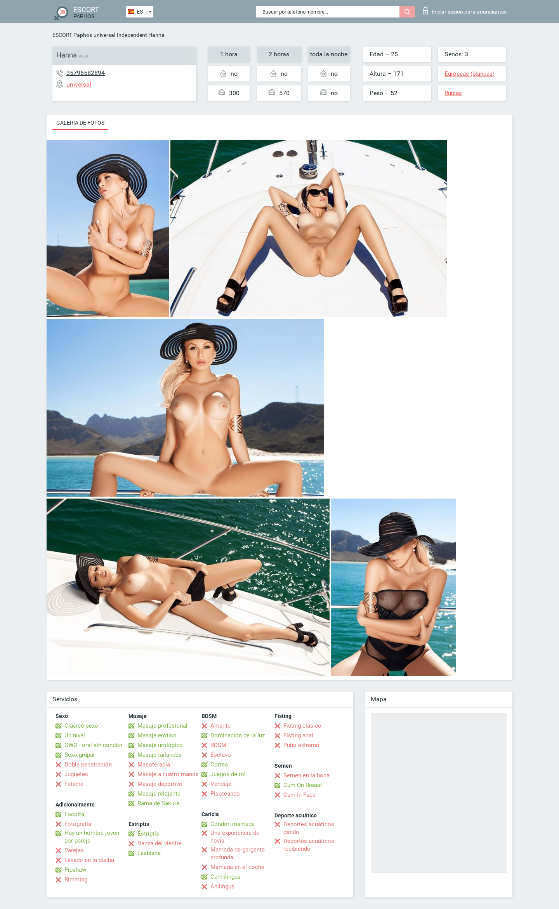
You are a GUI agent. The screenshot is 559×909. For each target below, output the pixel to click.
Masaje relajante (159, 793)
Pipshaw (75, 869)
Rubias (453, 93)
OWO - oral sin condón (93, 745)
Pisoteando (225, 793)
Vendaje (220, 783)
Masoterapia (153, 764)
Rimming (75, 879)
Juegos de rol (228, 774)
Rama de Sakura (158, 803)
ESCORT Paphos (72, 35)
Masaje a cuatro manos (168, 774)
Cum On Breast (302, 785)
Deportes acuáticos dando (308, 828)
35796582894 (85, 72)
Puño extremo (301, 745)
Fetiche (73, 783)
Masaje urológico (160, 745)
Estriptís (148, 833)
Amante (220, 725)
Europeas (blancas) (469, 73)
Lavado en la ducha (89, 860)
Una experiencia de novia (234, 836)
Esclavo (220, 754)
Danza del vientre (159, 843)
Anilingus (222, 886)
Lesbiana (149, 853)
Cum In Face (299, 794)
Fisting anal (298, 735)
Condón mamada (232, 823)
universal (104, 35)
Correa (219, 764)
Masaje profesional (162, 725)
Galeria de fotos (80, 123)
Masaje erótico (157, 735)
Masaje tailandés (159, 754)
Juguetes (76, 774)
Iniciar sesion (465, 10)
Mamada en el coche (237, 867)
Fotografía (77, 823)
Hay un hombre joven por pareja (91, 836)
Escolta (74, 814)
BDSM (218, 745)
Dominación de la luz (237, 735)
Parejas (74, 850)
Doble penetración (88, 764)
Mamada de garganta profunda (237, 853)
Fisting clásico (302, 725)
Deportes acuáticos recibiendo (308, 845)
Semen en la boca (306, 775)
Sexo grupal (79, 754)
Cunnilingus (225, 876)
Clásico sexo (81, 725)
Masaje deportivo (159, 783)
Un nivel (74, 735)
